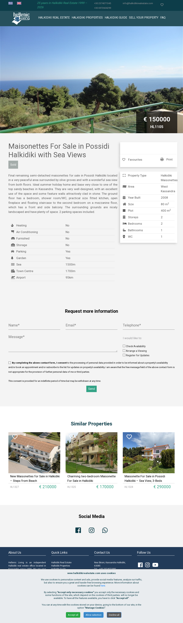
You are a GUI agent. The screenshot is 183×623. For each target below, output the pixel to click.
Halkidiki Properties (60, 566)
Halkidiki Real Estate (61, 562)
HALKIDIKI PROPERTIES (87, 17)
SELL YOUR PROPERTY (143, 17)
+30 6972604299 (102, 8)
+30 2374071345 (102, 3)
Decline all (114, 615)
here (103, 585)
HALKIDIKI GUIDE (116, 17)
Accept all (73, 615)
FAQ (162, 17)
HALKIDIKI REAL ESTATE (54, 17)
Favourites (132, 159)
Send (91, 388)
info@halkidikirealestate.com (138, 3)
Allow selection (94, 615)
